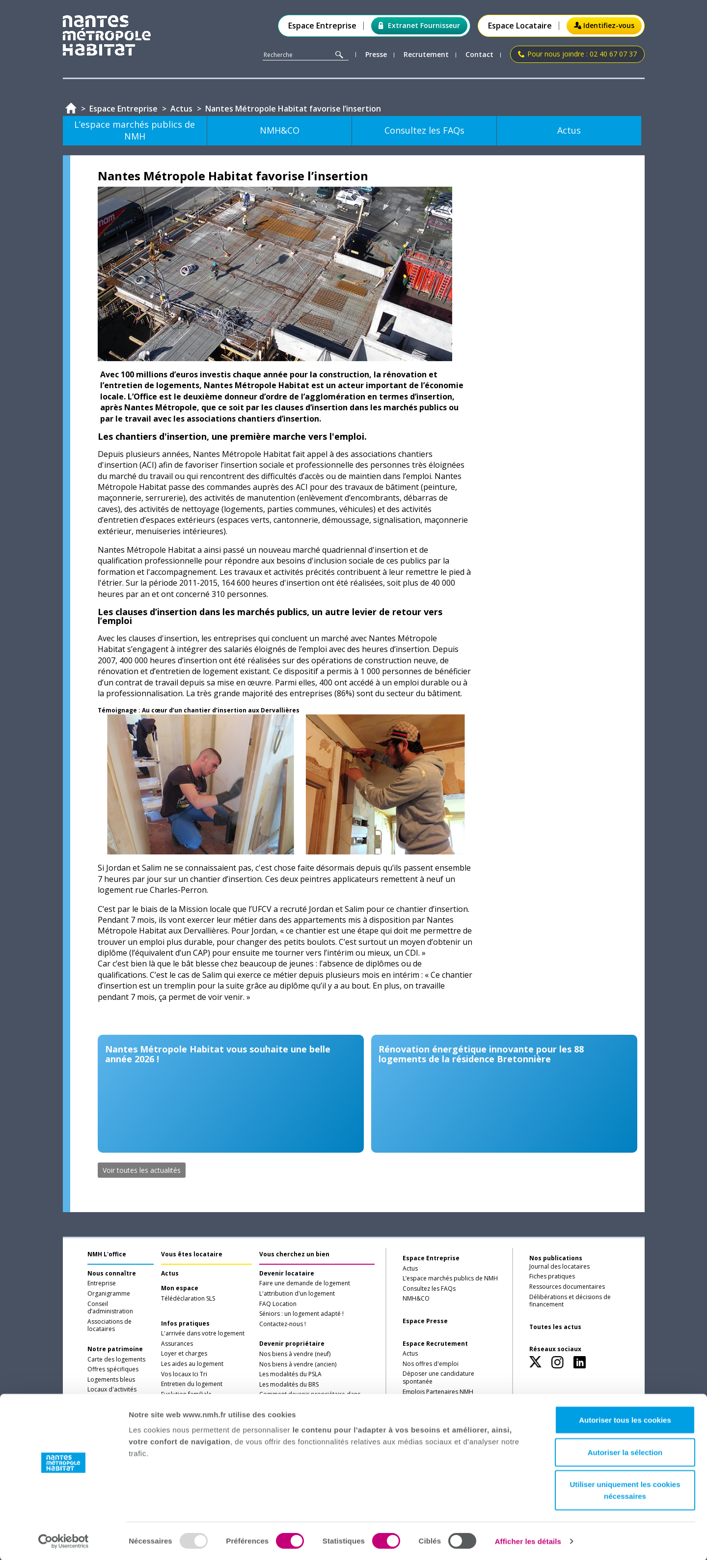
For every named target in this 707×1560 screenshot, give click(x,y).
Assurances (177, 1344)
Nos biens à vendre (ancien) (297, 1364)
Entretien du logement (191, 1384)
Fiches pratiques (552, 1276)
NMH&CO (416, 1299)
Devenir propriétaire (292, 1344)
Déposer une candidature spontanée (438, 1378)
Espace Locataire (520, 26)
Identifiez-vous (604, 25)
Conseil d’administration (110, 1308)
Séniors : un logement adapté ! (301, 1314)
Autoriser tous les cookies (625, 1419)
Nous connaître (111, 1273)
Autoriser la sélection (625, 1451)
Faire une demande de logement (304, 1283)
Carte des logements (116, 1359)
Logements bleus (111, 1380)
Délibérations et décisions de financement (570, 1301)
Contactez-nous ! (282, 1324)
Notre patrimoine (115, 1349)
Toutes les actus (555, 1327)
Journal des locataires (559, 1267)
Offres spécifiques (112, 1369)
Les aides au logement (192, 1364)
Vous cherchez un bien (294, 1254)
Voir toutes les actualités (142, 1170)
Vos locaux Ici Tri (184, 1374)
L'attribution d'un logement (297, 1294)
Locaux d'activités (111, 1389)
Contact (479, 55)
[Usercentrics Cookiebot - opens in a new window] (64, 1540)
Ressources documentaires (567, 1287)
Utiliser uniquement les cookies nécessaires (625, 1489)
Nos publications (555, 1258)
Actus (170, 1273)
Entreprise (101, 1283)
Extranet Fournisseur (419, 25)
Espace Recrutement (435, 1344)
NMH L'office (106, 1254)
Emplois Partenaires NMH (438, 1392)
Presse (376, 55)
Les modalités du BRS (289, 1385)
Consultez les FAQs (429, 1289)
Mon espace (179, 1288)
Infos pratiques (185, 1324)
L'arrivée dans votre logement (203, 1333)
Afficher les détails (528, 1540)
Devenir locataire (286, 1273)
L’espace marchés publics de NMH (450, 1278)
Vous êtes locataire (191, 1254)
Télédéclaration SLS (188, 1299)
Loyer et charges (184, 1354)
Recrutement (426, 55)
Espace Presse (425, 1321)
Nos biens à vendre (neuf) (294, 1354)
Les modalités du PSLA (290, 1374)
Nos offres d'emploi (431, 1364)
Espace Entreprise (322, 26)
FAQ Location (278, 1304)
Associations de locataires (109, 1325)
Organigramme (108, 1294)
